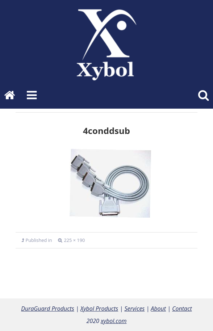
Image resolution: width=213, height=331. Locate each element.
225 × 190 (74, 240)
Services (134, 309)
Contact (182, 309)
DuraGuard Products (47, 309)
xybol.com (114, 321)
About (158, 309)
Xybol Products (99, 309)
